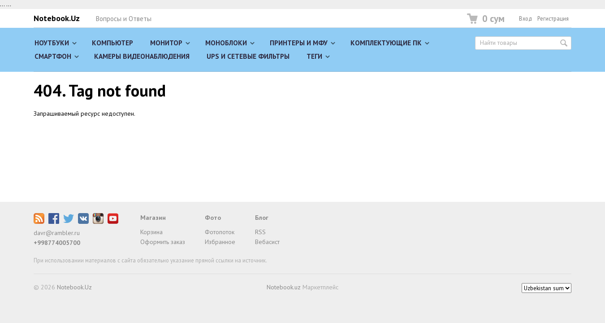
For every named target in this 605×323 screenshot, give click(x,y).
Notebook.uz (284, 287)
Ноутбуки (52, 42)
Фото (213, 218)
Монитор (166, 42)
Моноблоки (226, 42)
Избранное (220, 242)
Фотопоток (219, 232)
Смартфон (53, 56)
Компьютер (112, 42)
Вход (525, 18)
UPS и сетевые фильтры (248, 56)
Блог (261, 218)
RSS (260, 232)
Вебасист (267, 242)
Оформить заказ (162, 242)
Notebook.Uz (57, 18)
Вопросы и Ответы (123, 18)
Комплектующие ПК (386, 42)
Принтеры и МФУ (299, 42)
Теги (314, 56)
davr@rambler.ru (57, 233)
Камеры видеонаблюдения (142, 56)
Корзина (151, 232)
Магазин (153, 218)
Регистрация (553, 18)
